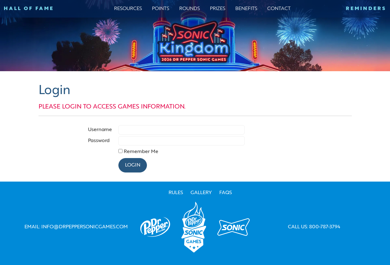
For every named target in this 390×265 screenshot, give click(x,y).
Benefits (246, 8)
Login (132, 165)
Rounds (189, 8)
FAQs (225, 192)
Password (99, 140)
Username (100, 129)
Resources (128, 8)
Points (160, 8)
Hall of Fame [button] (29, 8)
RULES (176, 192)
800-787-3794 (324, 227)
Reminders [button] (366, 8)
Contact (279, 8)
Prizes (217, 8)
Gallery (201, 192)
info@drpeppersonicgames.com (84, 227)
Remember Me (141, 151)
